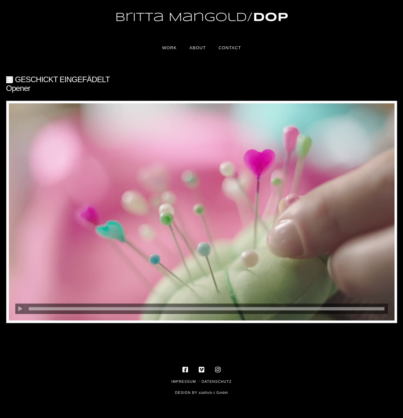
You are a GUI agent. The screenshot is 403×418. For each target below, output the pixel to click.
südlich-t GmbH (213, 393)
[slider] (206, 308)
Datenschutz (217, 381)
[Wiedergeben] (20, 309)
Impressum (183, 381)
